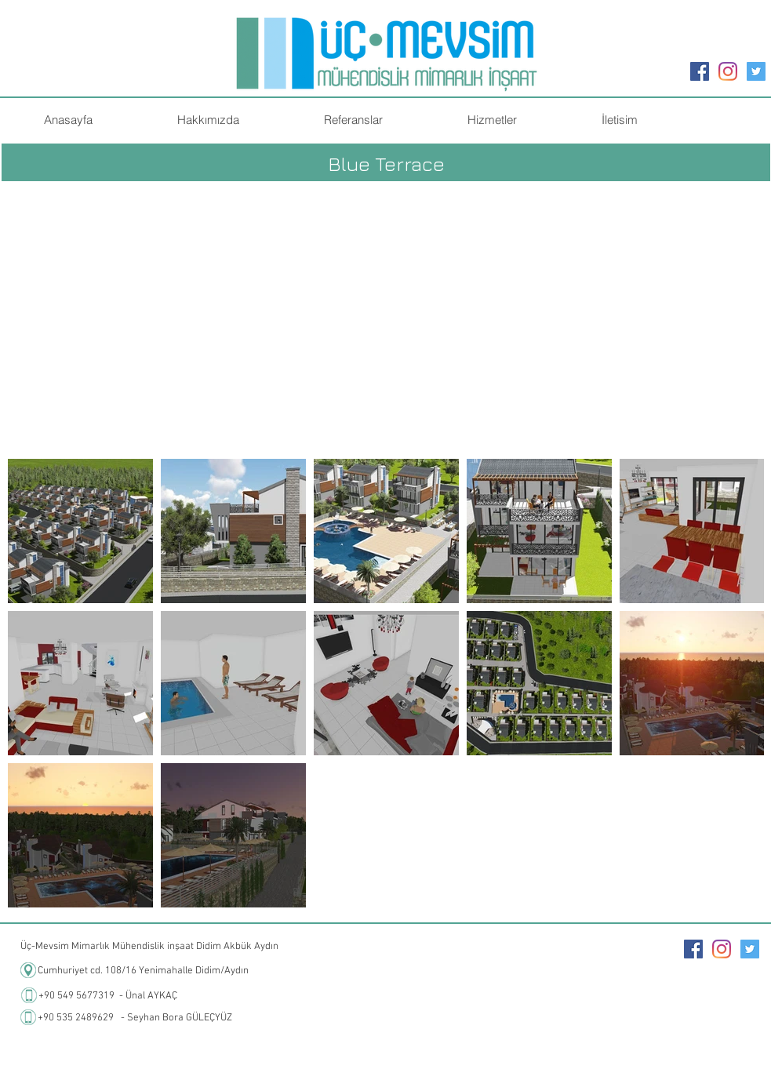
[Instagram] (727, 71)
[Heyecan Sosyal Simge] (756, 71)
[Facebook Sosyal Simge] (699, 71)
